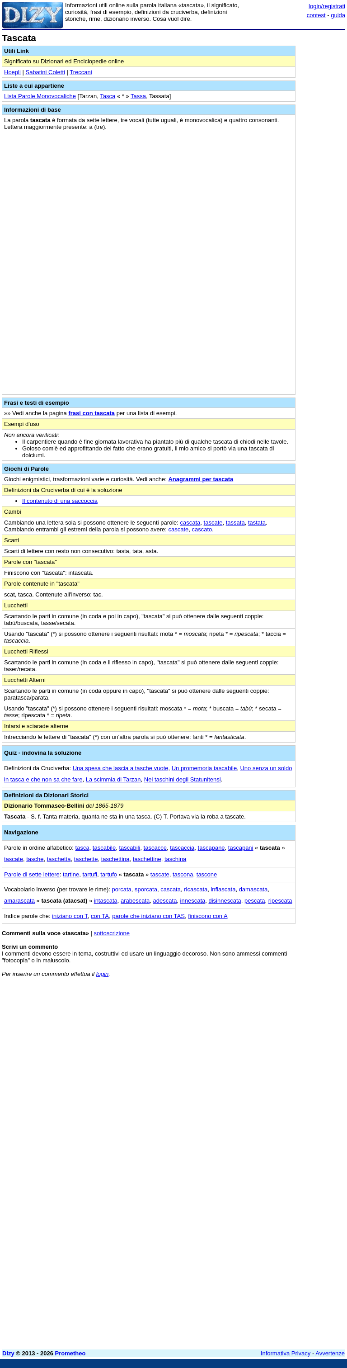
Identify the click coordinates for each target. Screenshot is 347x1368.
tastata (257, 522)
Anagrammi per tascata (200, 479)
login (102, 973)
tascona (183, 874)
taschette (86, 859)
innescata (193, 900)
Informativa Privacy (286, 1353)
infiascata (223, 889)
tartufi (89, 874)
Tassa (138, 96)
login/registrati (327, 6)
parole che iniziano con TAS (148, 916)
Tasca (107, 96)
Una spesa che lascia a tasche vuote (121, 768)
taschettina (115, 859)
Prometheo (70, 1353)
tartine (71, 874)
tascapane (211, 847)
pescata (254, 900)
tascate (213, 522)
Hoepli (12, 72)
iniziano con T (70, 916)
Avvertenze (330, 1353)
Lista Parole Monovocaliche (40, 96)
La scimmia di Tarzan (113, 779)
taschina (175, 859)
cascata (190, 522)
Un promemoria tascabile (204, 768)
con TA (100, 916)
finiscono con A (207, 916)
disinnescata (224, 900)
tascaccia (182, 847)
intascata (105, 900)
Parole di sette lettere (32, 874)
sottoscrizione (112, 933)
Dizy (8, 1353)
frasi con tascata (91, 413)
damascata (253, 889)
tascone (207, 874)
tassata (235, 522)
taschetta (59, 859)
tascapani (240, 847)
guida (338, 15)
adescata (165, 900)
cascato (202, 529)
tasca (82, 847)
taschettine (147, 859)
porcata (121, 889)
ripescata (280, 900)
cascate (178, 529)
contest (316, 15)
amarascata (19, 900)
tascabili (129, 847)
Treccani (81, 72)
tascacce (155, 847)
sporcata (146, 889)
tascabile (104, 847)
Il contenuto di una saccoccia (60, 500)
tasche (34, 859)
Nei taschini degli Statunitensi (182, 779)
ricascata (195, 889)
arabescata (135, 900)
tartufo (108, 874)
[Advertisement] (277, 1040)
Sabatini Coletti (45, 72)
